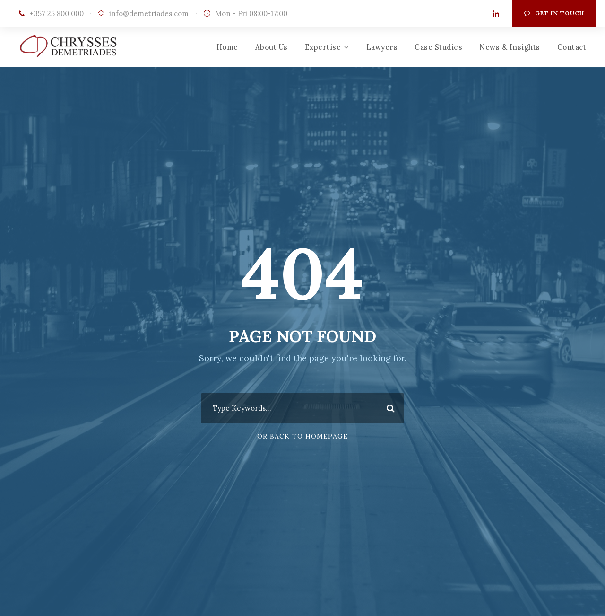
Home (227, 47)
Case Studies (438, 47)
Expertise (323, 47)
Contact (572, 47)
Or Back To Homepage (302, 436)
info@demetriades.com (149, 13)
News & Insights (509, 47)
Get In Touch (554, 13)
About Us (271, 47)
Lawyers (382, 47)
